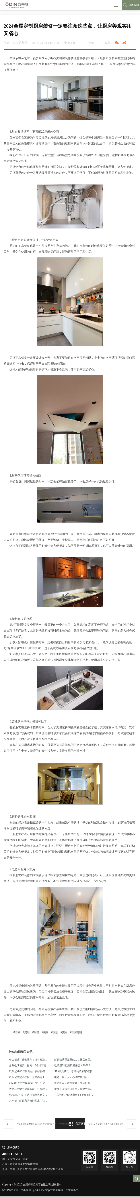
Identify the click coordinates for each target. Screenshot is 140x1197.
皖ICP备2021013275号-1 (16, 1190)
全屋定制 (77, 1032)
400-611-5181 (12, 1154)
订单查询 (131, 5)
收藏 (91, 42)
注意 (55, 1032)
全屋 (17, 1032)
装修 (45, 1032)
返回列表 (78, 1125)
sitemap (46, 1190)
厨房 (36, 1032)
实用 (64, 1032)
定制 (27, 1032)
